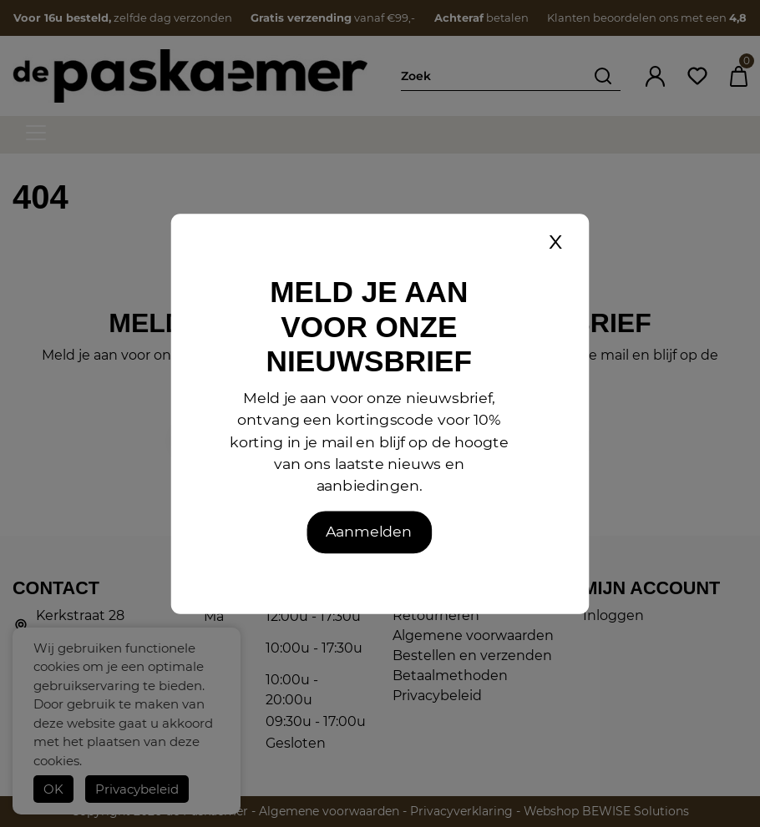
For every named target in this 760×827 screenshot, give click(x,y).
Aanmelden (369, 531)
